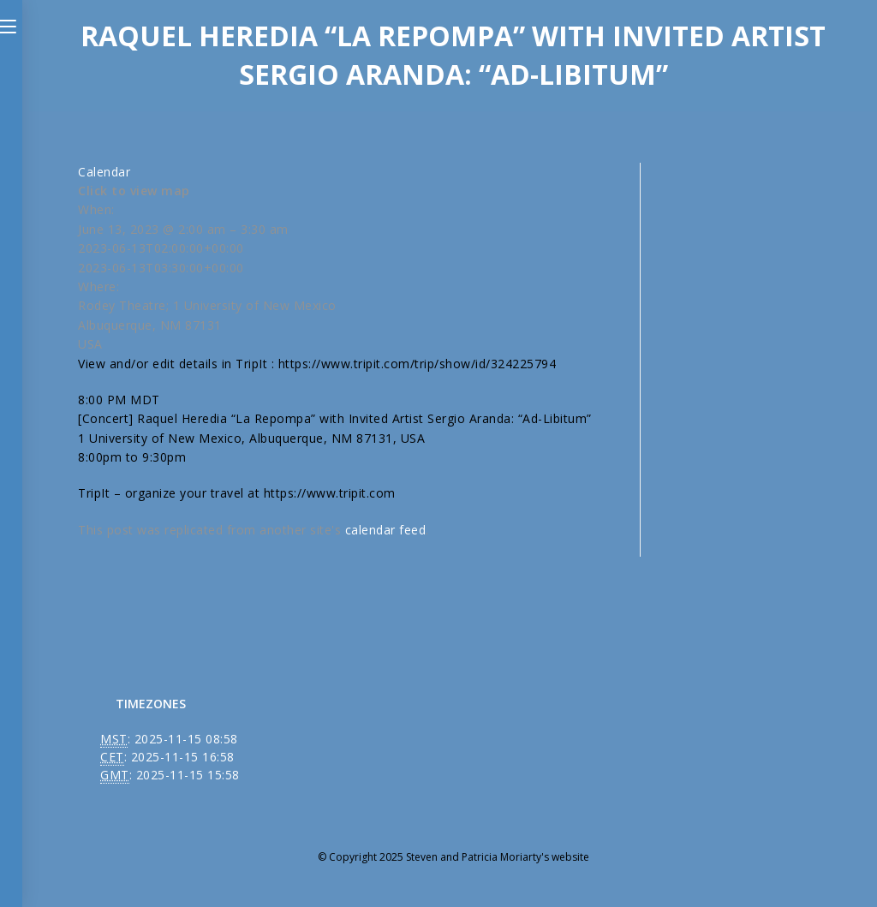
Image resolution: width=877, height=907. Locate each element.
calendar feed (386, 530)
